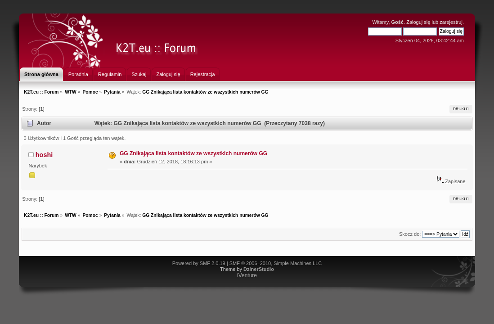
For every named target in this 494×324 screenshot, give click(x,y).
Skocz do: (410, 234)
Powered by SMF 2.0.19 (198, 263)
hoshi (44, 154)
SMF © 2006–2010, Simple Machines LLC (275, 263)
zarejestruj (451, 22)
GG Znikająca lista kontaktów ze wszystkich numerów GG (193, 153)
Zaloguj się (418, 22)
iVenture (247, 275)
